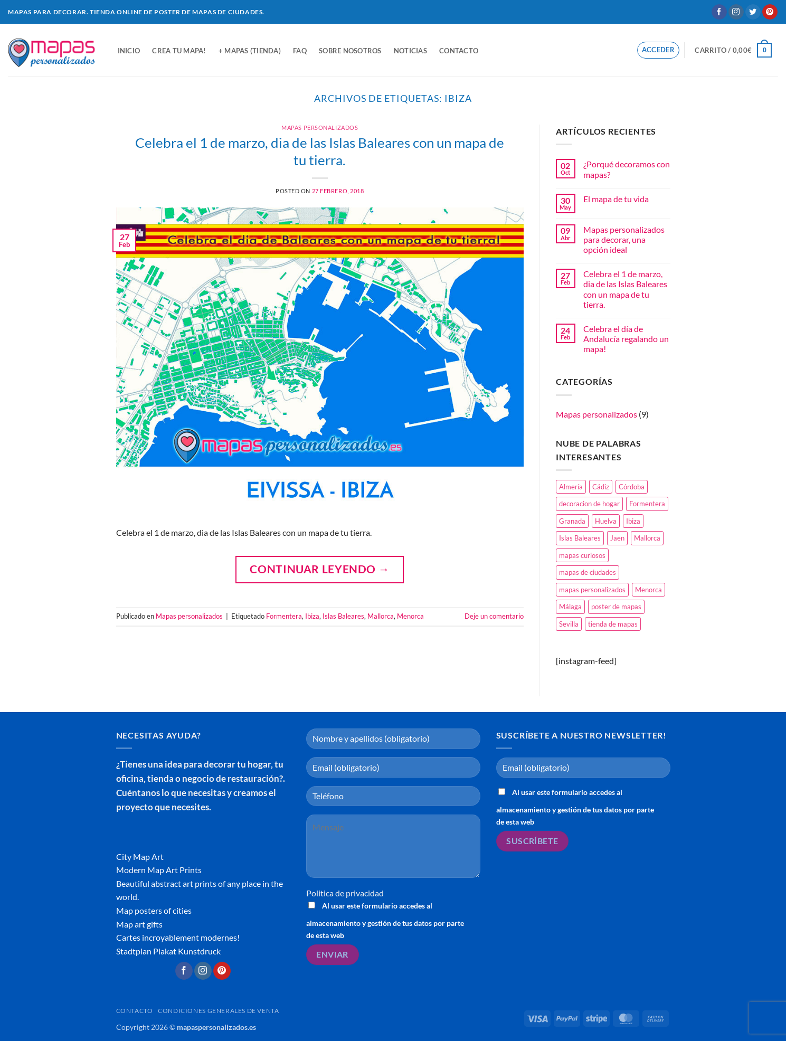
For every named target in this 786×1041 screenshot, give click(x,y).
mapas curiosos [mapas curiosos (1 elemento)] (582, 555)
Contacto (458, 50)
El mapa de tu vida (616, 199)
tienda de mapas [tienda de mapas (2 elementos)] (613, 624)
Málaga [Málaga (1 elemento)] (570, 606)
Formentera (284, 616)
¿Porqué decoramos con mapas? (626, 169)
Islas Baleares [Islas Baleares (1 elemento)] (580, 538)
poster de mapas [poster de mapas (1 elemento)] (616, 606)
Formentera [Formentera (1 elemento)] (647, 503)
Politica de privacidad (345, 893)
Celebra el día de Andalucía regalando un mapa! (626, 339)
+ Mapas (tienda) (250, 50)
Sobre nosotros (350, 50)
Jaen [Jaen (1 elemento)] (617, 538)
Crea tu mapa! (179, 50)
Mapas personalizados (319, 127)
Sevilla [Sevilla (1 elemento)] (569, 624)
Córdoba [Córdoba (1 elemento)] (632, 486)
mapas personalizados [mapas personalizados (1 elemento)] (592, 589)
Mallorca (380, 616)
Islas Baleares (343, 616)
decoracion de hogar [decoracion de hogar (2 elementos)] (589, 503)
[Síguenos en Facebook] (719, 12)
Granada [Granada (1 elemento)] (572, 521)
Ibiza (312, 616)
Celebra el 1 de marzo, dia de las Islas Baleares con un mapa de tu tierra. (625, 289)
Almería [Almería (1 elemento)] (571, 486)
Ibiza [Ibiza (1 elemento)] (633, 521)
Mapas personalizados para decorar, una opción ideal (624, 239)
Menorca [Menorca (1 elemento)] (648, 589)
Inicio (129, 50)
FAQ (300, 50)
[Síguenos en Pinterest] (770, 12)
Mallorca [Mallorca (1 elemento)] (647, 538)
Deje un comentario (494, 616)
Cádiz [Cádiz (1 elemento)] (600, 486)
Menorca (410, 616)
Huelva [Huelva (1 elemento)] (606, 521)
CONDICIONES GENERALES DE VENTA (218, 1011)
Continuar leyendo (320, 569)
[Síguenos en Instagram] (736, 12)
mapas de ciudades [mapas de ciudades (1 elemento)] (587, 572)
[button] (658, 50)
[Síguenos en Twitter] (753, 12)
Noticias (410, 50)
